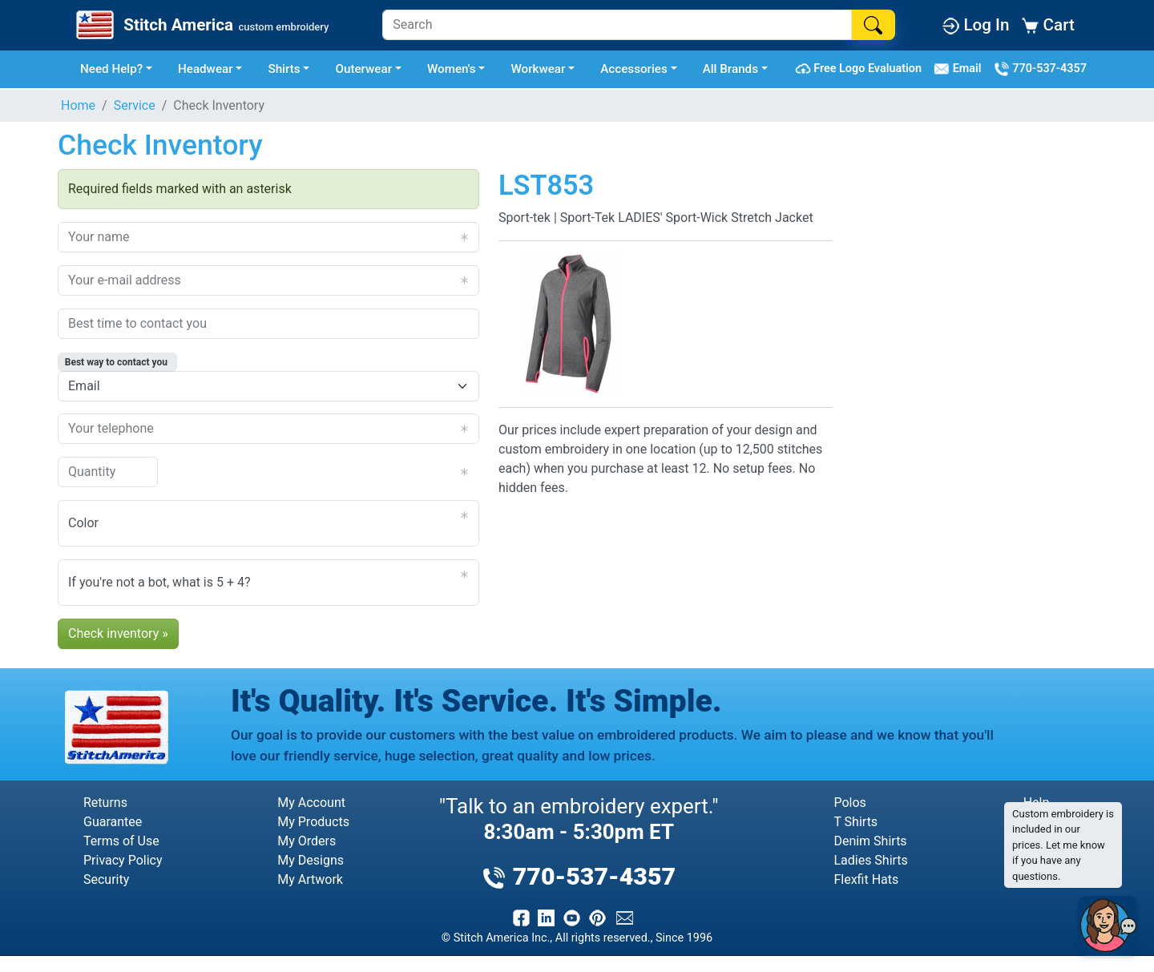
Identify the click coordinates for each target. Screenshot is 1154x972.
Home (78, 105)
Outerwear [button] (363, 69)
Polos (849, 802)
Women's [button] (451, 69)
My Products (313, 821)
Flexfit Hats (865, 879)
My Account (311, 802)
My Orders (306, 841)
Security (106, 879)
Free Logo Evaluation (861, 69)
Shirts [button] (284, 69)
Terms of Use (121, 841)
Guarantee (112, 821)
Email (960, 69)
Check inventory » (118, 633)
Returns (105, 802)
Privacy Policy (123, 860)
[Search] (617, 25)
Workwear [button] (537, 69)
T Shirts (855, 821)
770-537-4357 (1040, 69)
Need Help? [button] (111, 69)
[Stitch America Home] (201, 25)
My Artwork (310, 879)
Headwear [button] (205, 69)
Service (134, 105)
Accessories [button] (634, 69)
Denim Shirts (869, 841)
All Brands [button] (730, 69)
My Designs (310, 860)
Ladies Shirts (870, 860)
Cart (1048, 24)
